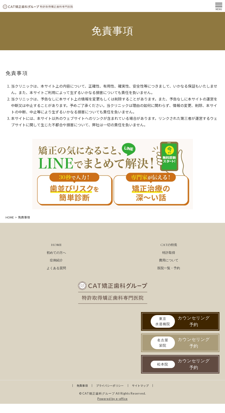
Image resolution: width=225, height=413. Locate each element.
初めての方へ (56, 253)
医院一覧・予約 (168, 268)
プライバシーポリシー (110, 385)
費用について (168, 260)
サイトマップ (140, 385)
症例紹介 (56, 260)
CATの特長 (168, 245)
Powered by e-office (112, 399)
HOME (56, 245)
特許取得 (168, 253)
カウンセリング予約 (180, 321)
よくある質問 (56, 268)
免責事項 (82, 385)
